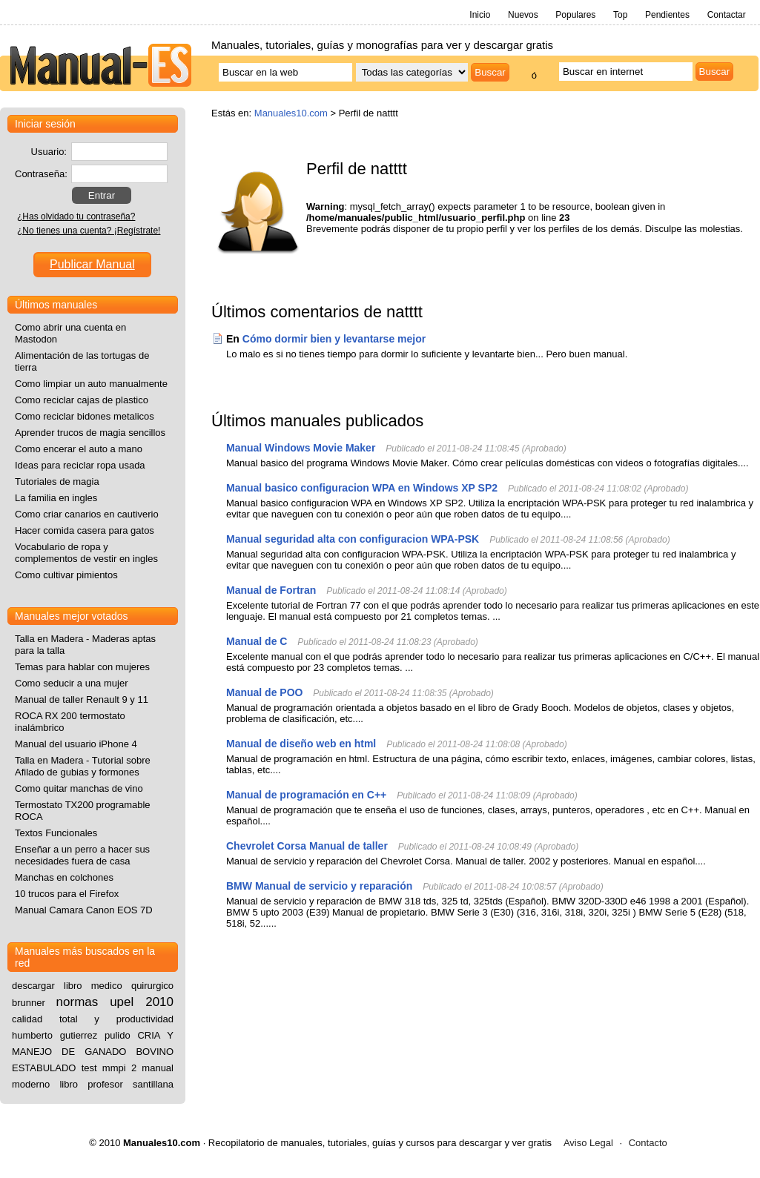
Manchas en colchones (64, 877)
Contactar (726, 15)
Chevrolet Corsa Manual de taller (307, 846)
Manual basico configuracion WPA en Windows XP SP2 (362, 488)
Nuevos (523, 15)
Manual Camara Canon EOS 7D (84, 910)
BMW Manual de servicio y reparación (319, 886)
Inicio (479, 15)
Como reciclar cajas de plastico (81, 400)
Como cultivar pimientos (66, 574)
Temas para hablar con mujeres (82, 666)
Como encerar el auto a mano (78, 448)
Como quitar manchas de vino (79, 788)
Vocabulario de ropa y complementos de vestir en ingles (86, 552)
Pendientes (667, 15)
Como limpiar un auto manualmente (91, 383)
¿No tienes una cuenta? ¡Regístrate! (88, 230)
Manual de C (256, 641)
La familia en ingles (56, 497)
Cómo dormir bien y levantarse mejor (334, 339)
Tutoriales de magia (57, 481)
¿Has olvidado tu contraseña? (76, 216)
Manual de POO (264, 692)
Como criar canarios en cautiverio (87, 514)
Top (620, 15)
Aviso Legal (588, 1142)
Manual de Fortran (271, 590)
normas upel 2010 (115, 1002)
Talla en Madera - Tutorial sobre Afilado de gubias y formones (83, 766)
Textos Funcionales (56, 832)
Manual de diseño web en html (301, 744)
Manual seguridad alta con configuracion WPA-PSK (352, 539)
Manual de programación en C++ (306, 795)
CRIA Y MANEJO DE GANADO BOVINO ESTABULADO (93, 1051)
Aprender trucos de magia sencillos (90, 432)
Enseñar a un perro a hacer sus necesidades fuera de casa (82, 855)
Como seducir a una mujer (71, 683)
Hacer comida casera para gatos (84, 530)
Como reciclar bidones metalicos (84, 416)
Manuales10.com (291, 113)
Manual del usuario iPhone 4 (76, 744)
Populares (575, 15)
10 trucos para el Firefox (67, 893)
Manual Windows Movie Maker (300, 448)
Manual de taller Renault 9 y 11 (81, 699)
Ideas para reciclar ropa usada (80, 465)
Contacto (648, 1142)
